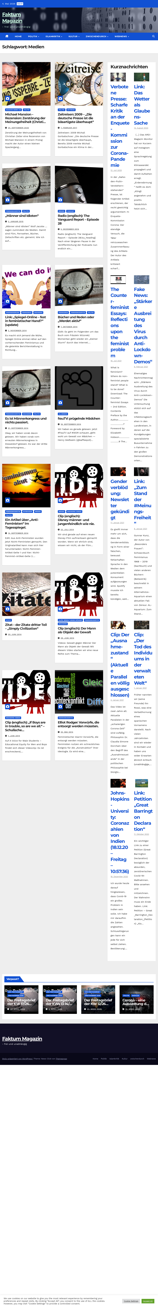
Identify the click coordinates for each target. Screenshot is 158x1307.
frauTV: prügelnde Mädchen (79, 418)
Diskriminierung (12, 312)
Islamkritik (53, 36)
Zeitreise (71, 110)
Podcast (70, 211)
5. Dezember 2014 (70, 229)
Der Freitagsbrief (15, 992)
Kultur (73, 36)
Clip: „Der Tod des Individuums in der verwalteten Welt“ (143, 659)
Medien (62, 211)
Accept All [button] (148, 1301)
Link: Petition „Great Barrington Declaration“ (143, 811)
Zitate (8, 620)
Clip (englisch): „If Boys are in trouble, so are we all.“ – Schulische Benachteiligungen (25, 728)
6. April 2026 (55, 1009)
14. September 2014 (18, 533)
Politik (33, 36)
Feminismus (26, 312)
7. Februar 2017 (69, 128)
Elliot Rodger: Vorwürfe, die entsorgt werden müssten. (78, 724)
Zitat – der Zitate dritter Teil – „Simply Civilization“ (26, 627)
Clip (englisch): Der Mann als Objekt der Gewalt (77, 630)
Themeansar (61, 1059)
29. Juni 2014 (67, 638)
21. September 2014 (18, 428)
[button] (153, 36)
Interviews (27, 511)
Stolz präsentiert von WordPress (17, 1059)
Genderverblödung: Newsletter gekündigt (120, 499)
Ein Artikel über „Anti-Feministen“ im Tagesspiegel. (21, 523)
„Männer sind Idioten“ (22, 216)
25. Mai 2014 (67, 732)
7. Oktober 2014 (69, 327)
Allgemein (63, 414)
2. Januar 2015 (15, 221)
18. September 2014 (71, 424)
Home (18, 36)
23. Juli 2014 (67, 530)
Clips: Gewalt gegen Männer (70, 620)
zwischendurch (96, 36)
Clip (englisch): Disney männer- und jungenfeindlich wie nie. (76, 520)
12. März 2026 (132, 1009)
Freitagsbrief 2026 (15, 995)
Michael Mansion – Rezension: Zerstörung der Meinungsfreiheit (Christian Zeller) (26, 120)
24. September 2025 (18, 128)
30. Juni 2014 (15, 634)
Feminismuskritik (13, 211)
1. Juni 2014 (14, 736)
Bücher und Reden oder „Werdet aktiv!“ (76, 319)
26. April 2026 (17, 1009)
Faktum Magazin (22, 1039)
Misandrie (38, 312)
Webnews (121, 36)
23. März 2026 (94, 1009)
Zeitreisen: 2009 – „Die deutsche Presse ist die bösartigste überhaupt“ (76, 118)
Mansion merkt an (13, 110)
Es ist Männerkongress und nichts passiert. (25, 420)
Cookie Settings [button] (131, 1301)
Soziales (135, 995)
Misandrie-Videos (74, 511)
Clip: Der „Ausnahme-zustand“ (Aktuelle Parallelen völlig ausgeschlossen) (120, 665)
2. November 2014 (17, 331)
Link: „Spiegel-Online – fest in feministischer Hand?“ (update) (25, 321)
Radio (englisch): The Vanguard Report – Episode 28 (78, 219)
